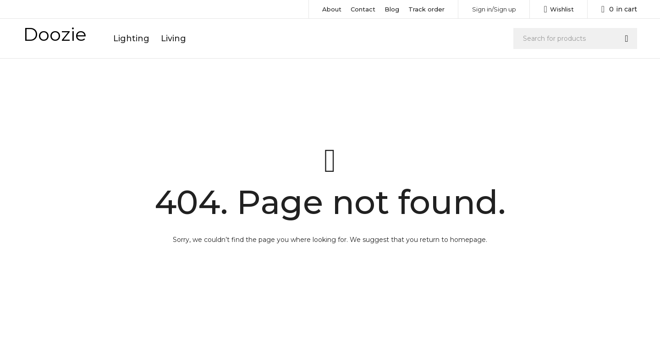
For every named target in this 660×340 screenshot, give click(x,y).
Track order (426, 9)
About (331, 9)
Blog (392, 9)
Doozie (55, 34)
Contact (363, 9)
